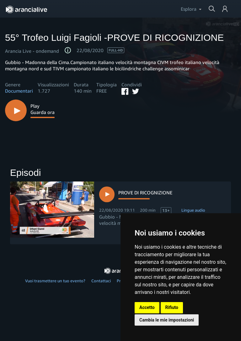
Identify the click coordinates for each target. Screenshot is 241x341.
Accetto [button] (147, 307)
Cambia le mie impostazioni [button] (166, 319)
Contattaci (101, 280)
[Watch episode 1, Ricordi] (135, 194)
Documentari (19, 91)
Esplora (188, 9)
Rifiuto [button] (172, 307)
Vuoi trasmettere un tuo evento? (55, 280)
